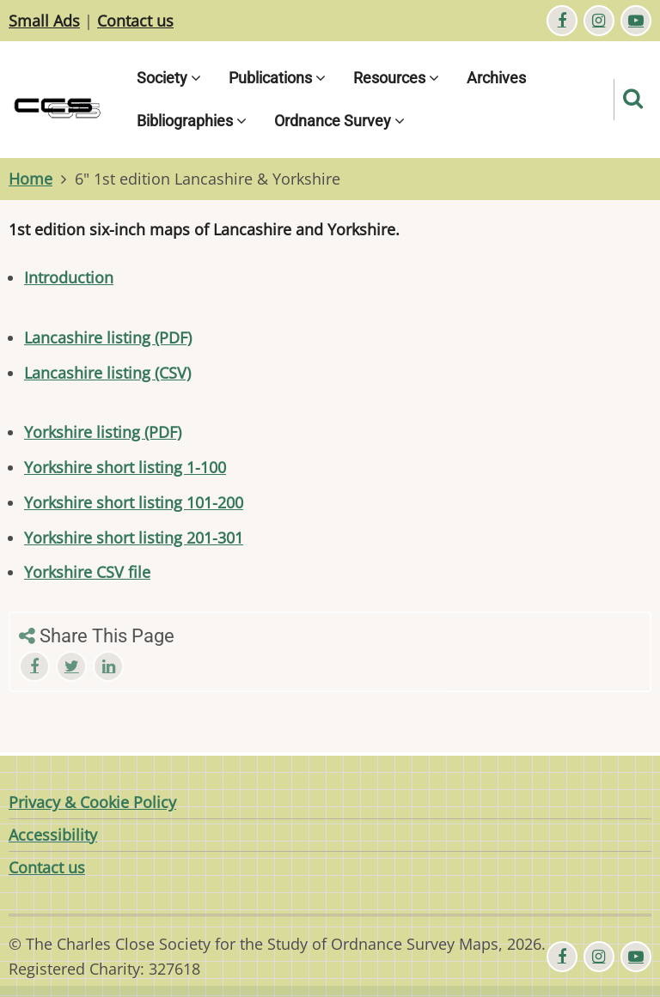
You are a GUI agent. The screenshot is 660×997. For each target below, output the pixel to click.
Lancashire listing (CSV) (107, 372)
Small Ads (44, 20)
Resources (396, 78)
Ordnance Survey (339, 121)
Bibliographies (192, 121)
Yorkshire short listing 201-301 (133, 537)
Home (30, 178)
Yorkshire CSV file (87, 572)
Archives (496, 78)
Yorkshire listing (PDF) (102, 432)
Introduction (68, 277)
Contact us (135, 20)
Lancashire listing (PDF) (108, 337)
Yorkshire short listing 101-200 (133, 502)
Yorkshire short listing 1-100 (125, 467)
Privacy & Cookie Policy (92, 802)
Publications (277, 78)
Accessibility (53, 834)
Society (169, 78)
